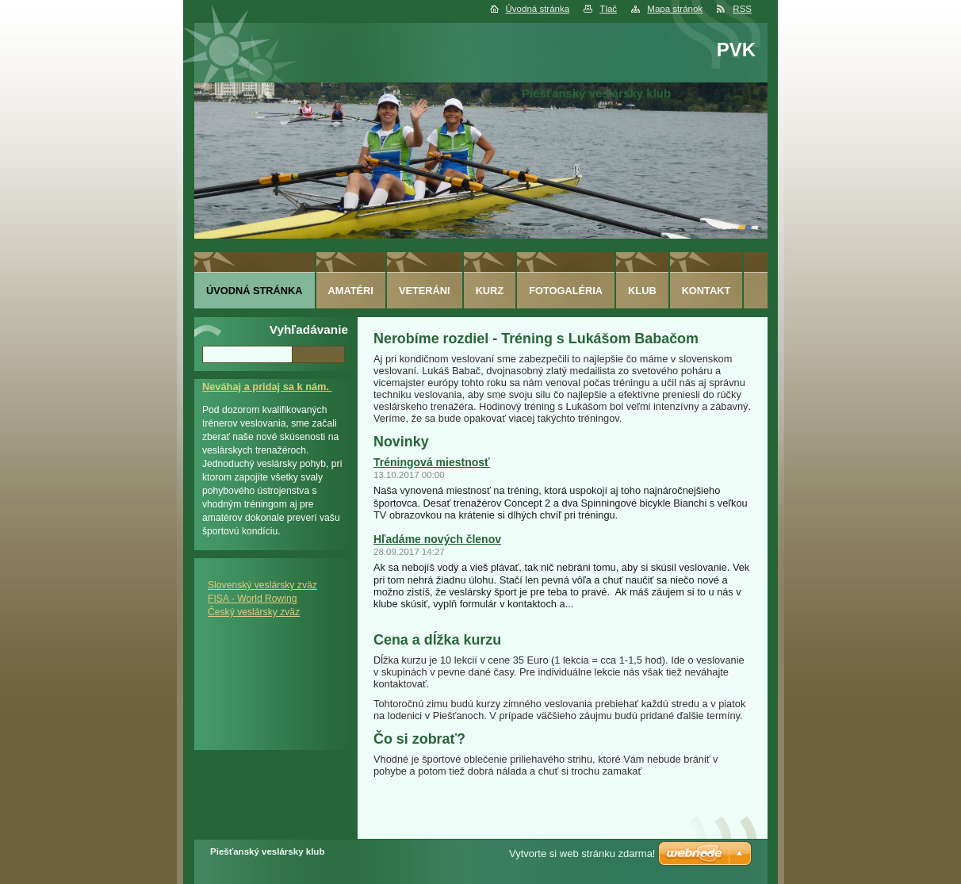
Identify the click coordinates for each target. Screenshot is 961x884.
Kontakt (706, 291)
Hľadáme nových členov (437, 539)
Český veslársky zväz (254, 612)
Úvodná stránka (538, 8)
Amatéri (350, 291)
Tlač (608, 8)
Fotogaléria (566, 291)
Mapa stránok (675, 8)
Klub (642, 291)
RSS (742, 8)
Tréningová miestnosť (431, 462)
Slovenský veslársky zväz (262, 585)
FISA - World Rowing (252, 598)
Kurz (490, 291)
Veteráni (424, 291)
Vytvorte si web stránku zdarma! (582, 853)
